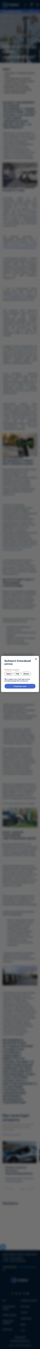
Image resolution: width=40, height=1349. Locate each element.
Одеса (9, 674)
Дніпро (26, 674)
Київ (17, 674)
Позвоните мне (20, 686)
